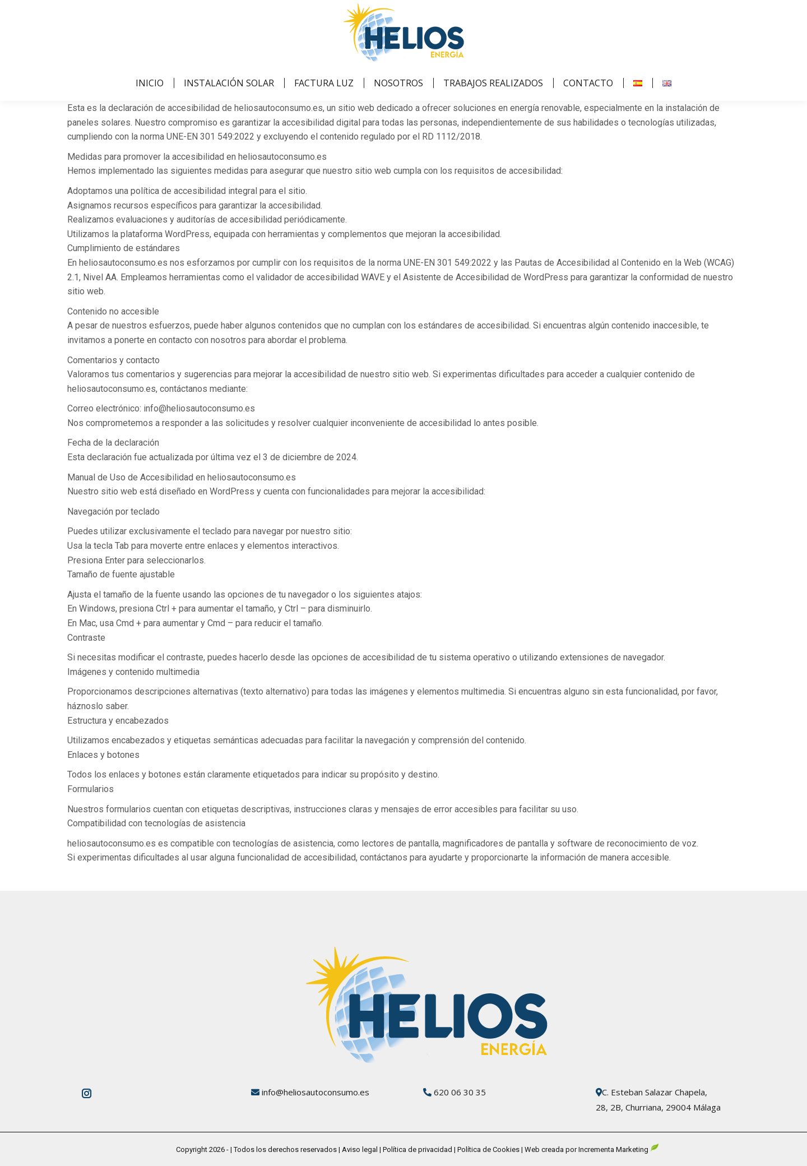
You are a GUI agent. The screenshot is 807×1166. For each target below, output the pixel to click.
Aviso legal (360, 1149)
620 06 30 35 (460, 1092)
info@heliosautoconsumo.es (315, 1092)
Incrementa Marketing (618, 1149)
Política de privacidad (416, 1149)
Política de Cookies (488, 1149)
